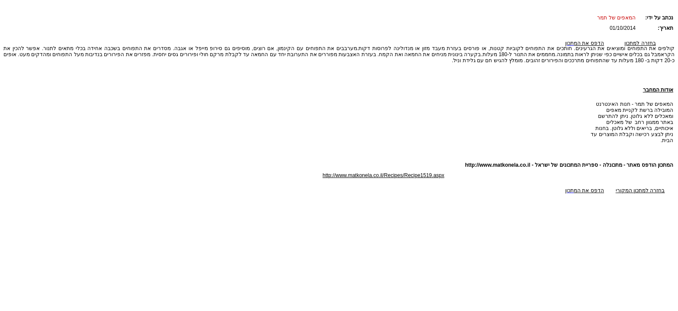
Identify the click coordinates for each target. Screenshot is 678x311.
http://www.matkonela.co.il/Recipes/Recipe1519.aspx (383, 175)
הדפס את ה (589, 43)
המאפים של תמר (616, 18)
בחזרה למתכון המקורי (640, 190)
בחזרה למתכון (640, 43)
